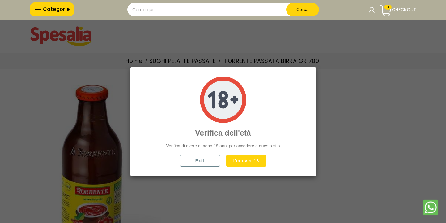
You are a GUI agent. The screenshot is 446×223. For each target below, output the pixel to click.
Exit (200, 160)
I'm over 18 (246, 160)
